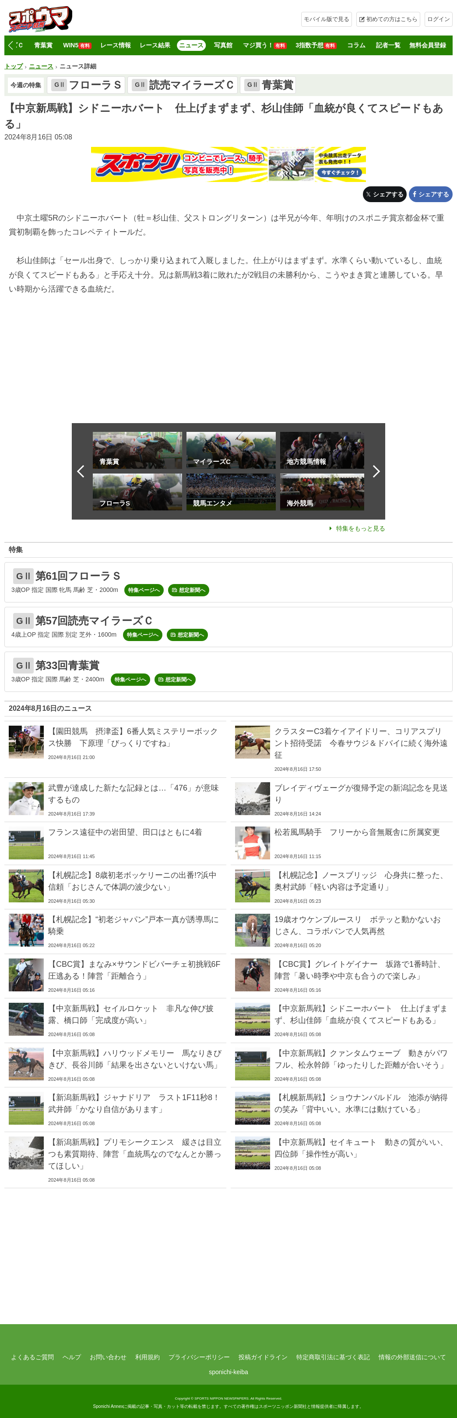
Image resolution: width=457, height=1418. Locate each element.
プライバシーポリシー (199, 1357)
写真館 (223, 45)
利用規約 (147, 1357)
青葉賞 (43, 45)
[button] (10, 45)
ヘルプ (72, 1357)
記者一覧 (388, 45)
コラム (356, 45)
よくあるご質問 (32, 1357)
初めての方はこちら (392, 19)
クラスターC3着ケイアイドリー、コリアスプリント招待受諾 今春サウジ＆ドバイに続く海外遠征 (361, 743)
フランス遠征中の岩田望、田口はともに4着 (125, 832)
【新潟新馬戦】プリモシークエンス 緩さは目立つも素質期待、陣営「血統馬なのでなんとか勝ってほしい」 (134, 1154)
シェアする (388, 194)
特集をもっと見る (360, 528)
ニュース (191, 45)
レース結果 (155, 45)
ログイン (438, 19)
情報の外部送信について (412, 1357)
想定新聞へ (192, 590)
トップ (13, 66)
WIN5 (77, 45)
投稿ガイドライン (263, 1357)
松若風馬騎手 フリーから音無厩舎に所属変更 (361, 832)
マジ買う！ (265, 45)
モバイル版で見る (326, 19)
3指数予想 (316, 45)
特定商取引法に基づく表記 (333, 1357)
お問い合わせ (108, 1357)
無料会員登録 (427, 45)
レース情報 (115, 45)
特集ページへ (144, 590)
